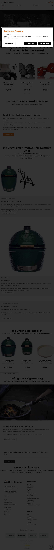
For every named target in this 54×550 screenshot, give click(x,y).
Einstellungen (9, 43)
